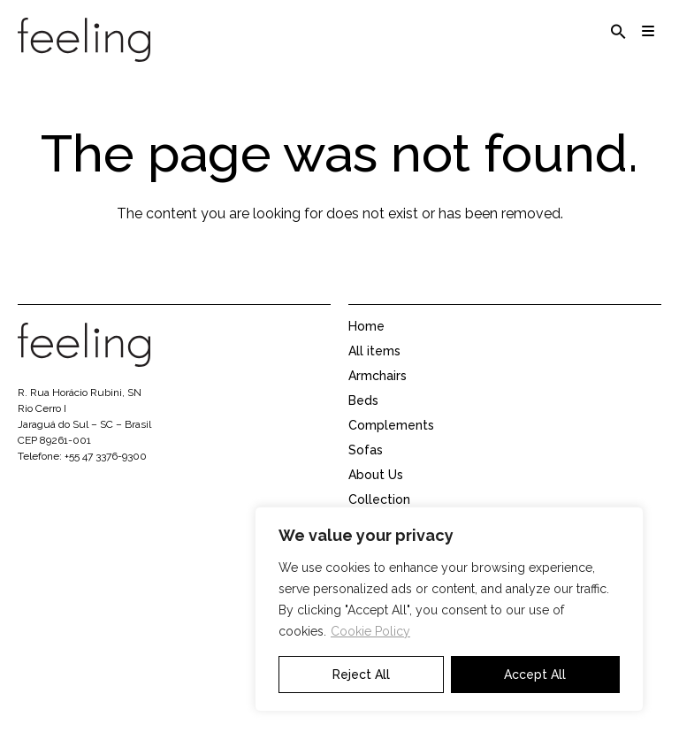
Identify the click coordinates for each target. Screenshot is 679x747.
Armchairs (377, 393)
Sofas (365, 468)
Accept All (535, 674)
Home (366, 344)
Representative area (409, 715)
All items (374, 369)
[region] (449, 609)
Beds (363, 418)
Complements (391, 443)
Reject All (361, 674)
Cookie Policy (370, 631)
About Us (375, 492)
